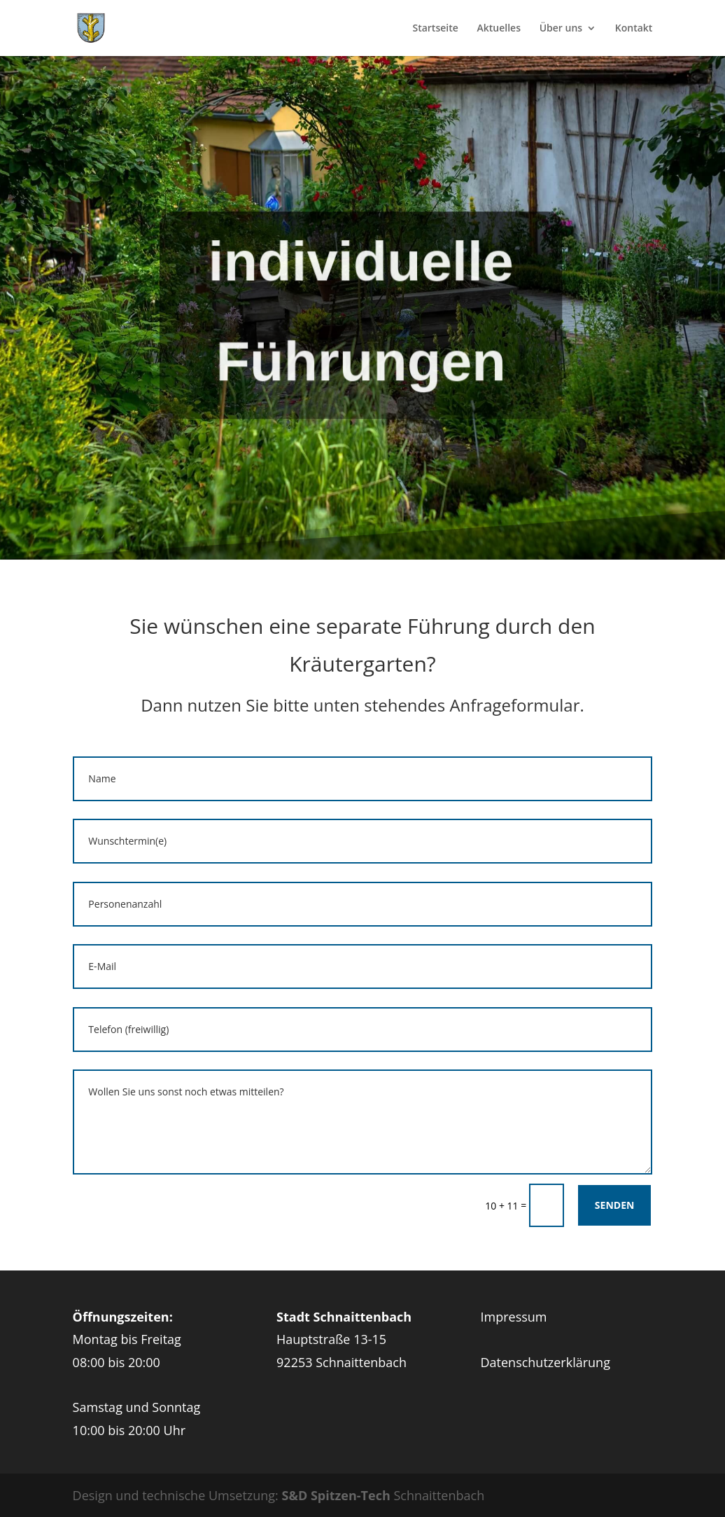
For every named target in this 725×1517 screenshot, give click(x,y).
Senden (615, 1205)
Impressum (514, 1316)
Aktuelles (498, 28)
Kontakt (634, 28)
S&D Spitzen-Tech (336, 1495)
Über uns (561, 28)
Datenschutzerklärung (545, 1362)
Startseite (435, 28)
